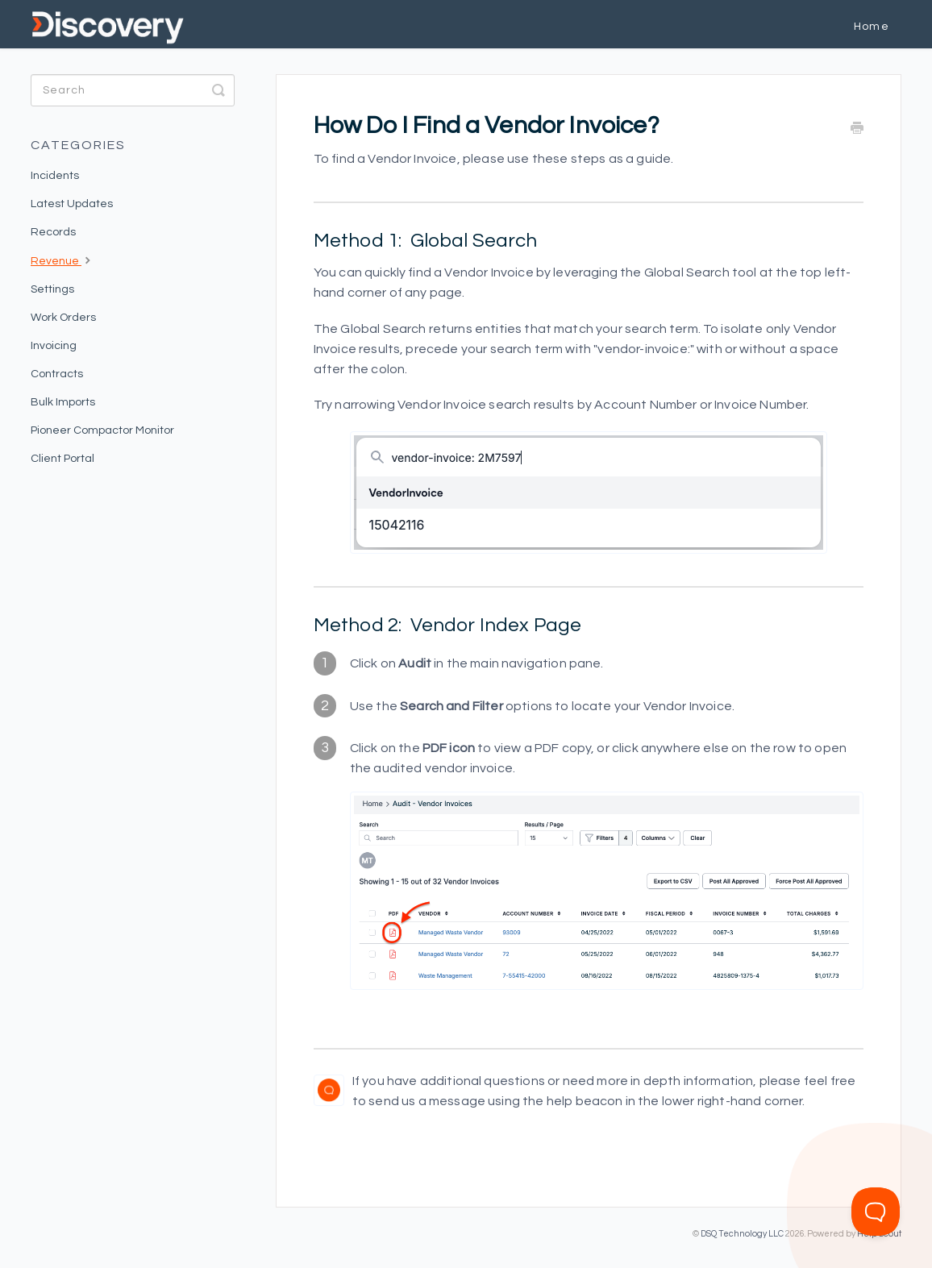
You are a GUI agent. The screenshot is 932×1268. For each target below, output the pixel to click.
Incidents (55, 175)
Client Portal (62, 458)
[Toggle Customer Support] (875, 1211)
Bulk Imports (63, 402)
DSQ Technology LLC (742, 1233)
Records (53, 232)
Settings (52, 289)
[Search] (133, 90)
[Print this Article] (857, 129)
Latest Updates (72, 204)
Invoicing (54, 345)
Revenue (62, 259)
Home (871, 26)
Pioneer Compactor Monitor (102, 430)
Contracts (57, 374)
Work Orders (63, 317)
